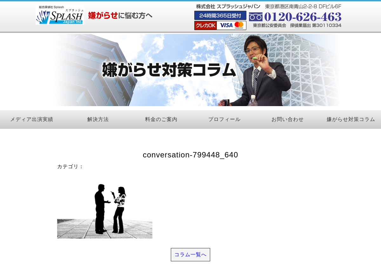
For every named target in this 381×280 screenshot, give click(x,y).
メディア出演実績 (31, 119)
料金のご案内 (161, 119)
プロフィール (224, 119)
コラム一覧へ (190, 254)
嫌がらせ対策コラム (351, 119)
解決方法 (98, 119)
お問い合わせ (287, 119)
